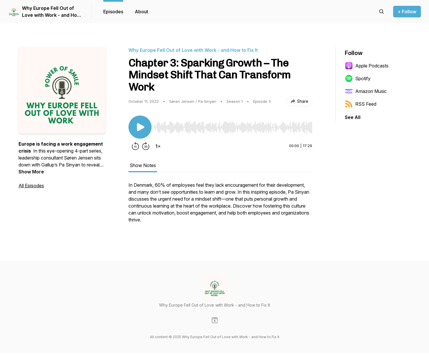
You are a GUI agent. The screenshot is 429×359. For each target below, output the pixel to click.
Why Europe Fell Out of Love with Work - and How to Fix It (51, 12)
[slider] (233, 127)
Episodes (113, 11)
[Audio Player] (233, 125)
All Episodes (31, 185)
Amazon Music (366, 91)
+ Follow (407, 11)
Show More (31, 172)
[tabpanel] (220, 205)
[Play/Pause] (140, 127)
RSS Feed (360, 104)
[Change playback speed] (158, 146)
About (141, 11)
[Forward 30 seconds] (146, 146)
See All (352, 117)
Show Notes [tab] (143, 165)
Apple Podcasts (367, 66)
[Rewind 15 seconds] (135, 146)
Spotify (358, 78)
